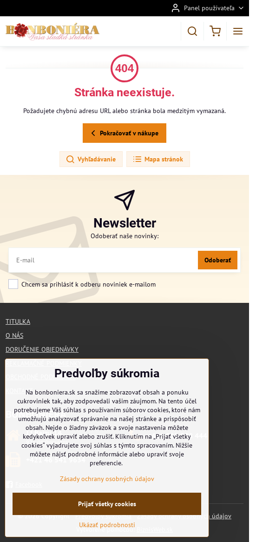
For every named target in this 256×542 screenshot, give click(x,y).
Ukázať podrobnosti (107, 531)
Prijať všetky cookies (107, 510)
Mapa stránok (157, 159)
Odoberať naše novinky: (124, 236)
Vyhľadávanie (91, 159)
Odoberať (217, 260)
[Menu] (238, 31)
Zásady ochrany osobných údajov (107, 485)
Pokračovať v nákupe (123, 133)
